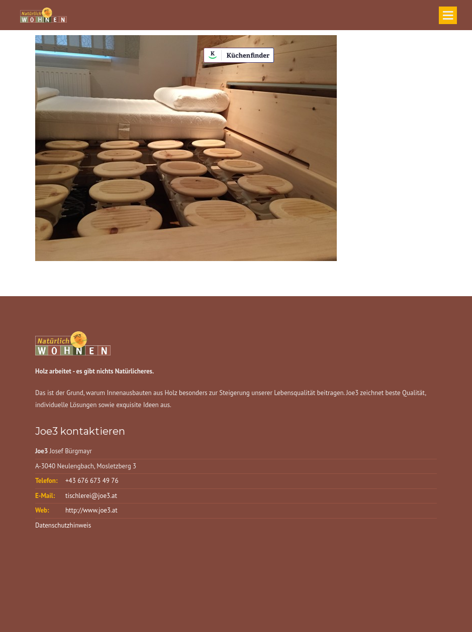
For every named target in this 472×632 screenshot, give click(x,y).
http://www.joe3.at (91, 510)
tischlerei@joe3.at (91, 495)
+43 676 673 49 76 (91, 480)
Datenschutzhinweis (63, 525)
